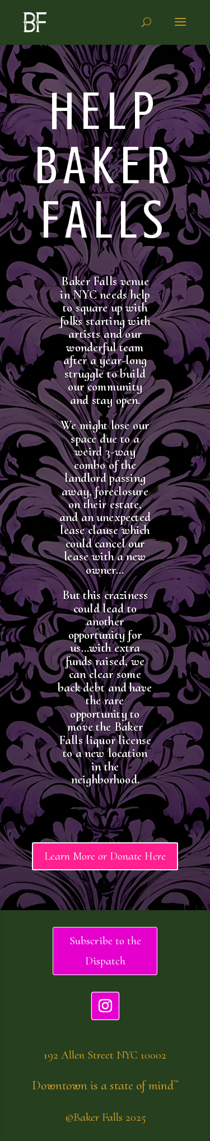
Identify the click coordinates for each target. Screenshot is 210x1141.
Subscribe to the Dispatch (105, 951)
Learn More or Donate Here (105, 856)
